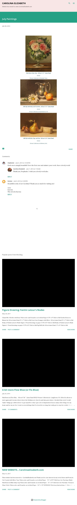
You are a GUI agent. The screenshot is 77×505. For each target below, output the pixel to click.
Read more (71, 329)
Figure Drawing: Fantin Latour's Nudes (23, 309)
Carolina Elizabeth (14, 3)
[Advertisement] (38, 235)
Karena (10, 181)
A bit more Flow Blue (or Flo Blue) (20, 389)
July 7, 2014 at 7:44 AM (33, 169)
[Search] (69, 3)
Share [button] (71, 149)
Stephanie (11, 163)
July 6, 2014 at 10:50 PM (23, 163)
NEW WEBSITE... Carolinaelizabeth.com (23, 469)
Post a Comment (14, 329)
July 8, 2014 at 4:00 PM (21, 181)
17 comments (12, 409)
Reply (10, 177)
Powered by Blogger (38, 500)
